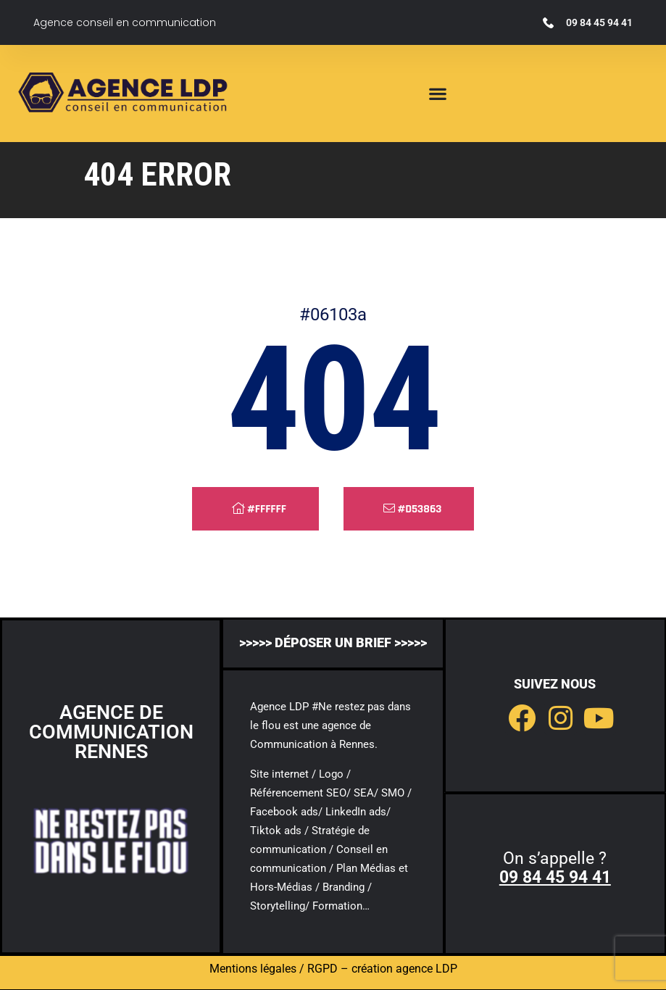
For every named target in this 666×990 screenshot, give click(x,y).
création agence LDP (404, 969)
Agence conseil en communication (124, 22)
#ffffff (259, 509)
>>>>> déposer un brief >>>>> (333, 642)
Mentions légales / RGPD (273, 969)
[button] (438, 94)
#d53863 (412, 509)
